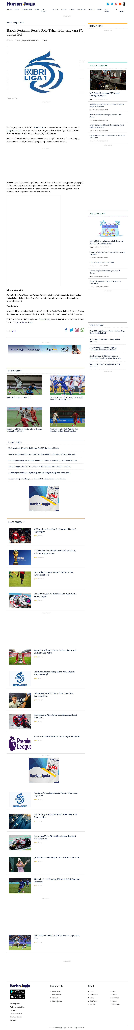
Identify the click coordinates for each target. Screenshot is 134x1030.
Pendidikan (115, 1004)
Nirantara (81, 9)
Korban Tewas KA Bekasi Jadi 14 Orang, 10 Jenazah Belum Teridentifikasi (107, 105)
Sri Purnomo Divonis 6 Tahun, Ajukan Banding (105, 340)
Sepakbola (18, 22)
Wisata (55, 9)
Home (9, 9)
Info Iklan (13, 1020)
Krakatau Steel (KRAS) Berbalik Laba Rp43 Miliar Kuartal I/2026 (33, 448)
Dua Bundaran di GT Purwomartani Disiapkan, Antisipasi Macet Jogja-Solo (105, 357)
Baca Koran (106, 10)
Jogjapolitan (27, 9)
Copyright (13, 1010)
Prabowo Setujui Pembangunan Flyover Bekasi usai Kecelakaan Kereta (36, 479)
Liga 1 (13, 331)
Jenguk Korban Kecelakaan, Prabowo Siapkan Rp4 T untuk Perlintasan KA (107, 126)
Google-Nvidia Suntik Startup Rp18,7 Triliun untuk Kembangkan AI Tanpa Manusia (41, 454)
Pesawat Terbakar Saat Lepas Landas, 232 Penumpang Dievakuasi (107, 253)
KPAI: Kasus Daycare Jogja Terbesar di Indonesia (105, 365)
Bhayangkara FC (14, 130)
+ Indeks (121, 10)
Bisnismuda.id (55, 994)
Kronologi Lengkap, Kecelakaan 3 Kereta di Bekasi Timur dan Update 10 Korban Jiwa (42, 460)
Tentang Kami (15, 1003)
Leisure (91, 9)
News (16, 9)
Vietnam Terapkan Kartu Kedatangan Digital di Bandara (105, 272)
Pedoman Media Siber (17, 1007)
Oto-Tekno (43, 10)
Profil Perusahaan (16, 1013)
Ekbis (37, 9)
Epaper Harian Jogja (23, 322)
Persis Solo (39, 127)
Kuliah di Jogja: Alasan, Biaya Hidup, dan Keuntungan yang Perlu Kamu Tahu (39, 473)
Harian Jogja (44, 319)
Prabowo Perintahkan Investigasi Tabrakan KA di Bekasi (105, 116)
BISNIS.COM (55, 991)
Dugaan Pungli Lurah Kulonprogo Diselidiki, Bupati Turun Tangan (103, 349)
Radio (99, 9)
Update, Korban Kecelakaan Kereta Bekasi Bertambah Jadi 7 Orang (107, 137)
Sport (63, 9)
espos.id (54, 998)
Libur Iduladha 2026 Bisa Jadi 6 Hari (102, 262)
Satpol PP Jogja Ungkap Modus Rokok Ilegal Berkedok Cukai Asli (107, 332)
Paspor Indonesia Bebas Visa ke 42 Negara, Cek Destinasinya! (105, 282)
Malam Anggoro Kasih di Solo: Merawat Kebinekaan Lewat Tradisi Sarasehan (39, 467)
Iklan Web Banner (16, 1017)
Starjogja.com (56, 1001)
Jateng (71, 9)
